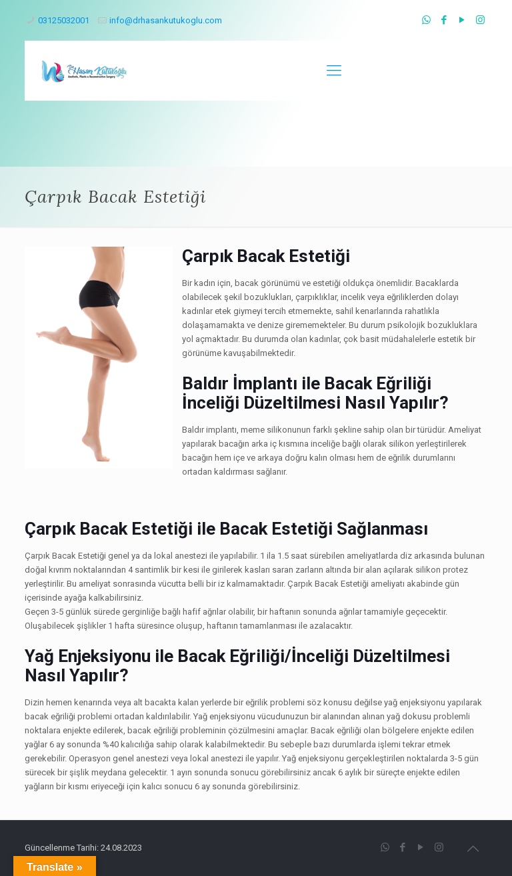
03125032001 (63, 20)
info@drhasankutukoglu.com (165, 20)
